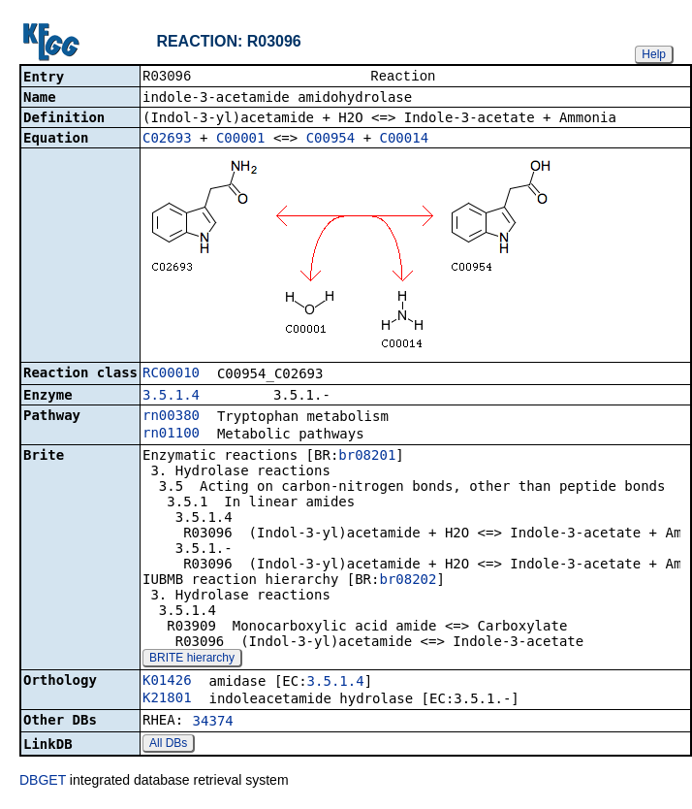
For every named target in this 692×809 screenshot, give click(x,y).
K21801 (167, 699)
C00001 (241, 139)
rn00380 (171, 417)
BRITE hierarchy (192, 659)
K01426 (167, 682)
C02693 (167, 139)
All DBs (168, 745)
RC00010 (171, 374)
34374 (213, 722)
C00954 (331, 139)
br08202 (407, 581)
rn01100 (171, 434)
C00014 (404, 139)
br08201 (366, 457)
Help (654, 54)
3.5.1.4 (171, 396)
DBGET (42, 782)
